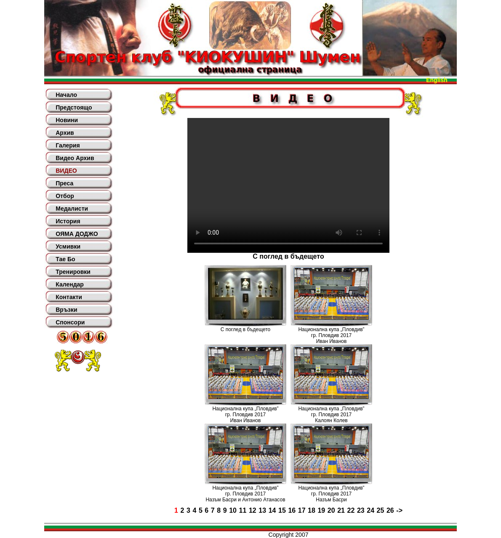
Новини (67, 120)
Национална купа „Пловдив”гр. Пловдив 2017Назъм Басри (331, 494)
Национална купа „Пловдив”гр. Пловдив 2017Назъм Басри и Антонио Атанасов (245, 494)
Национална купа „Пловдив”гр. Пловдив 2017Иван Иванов (331, 335)
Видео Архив (75, 158)
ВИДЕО (66, 170)
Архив (65, 132)
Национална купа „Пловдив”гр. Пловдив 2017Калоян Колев (331, 414)
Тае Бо (65, 259)
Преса (64, 183)
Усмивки (68, 246)
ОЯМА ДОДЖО (77, 233)
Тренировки (73, 271)
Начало (66, 94)
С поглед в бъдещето (245, 329)
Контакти (69, 297)
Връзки (66, 309)
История (68, 221)
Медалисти (72, 208)
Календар (70, 284)
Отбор (65, 196)
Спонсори (70, 322)
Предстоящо (74, 107)
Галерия (68, 145)
